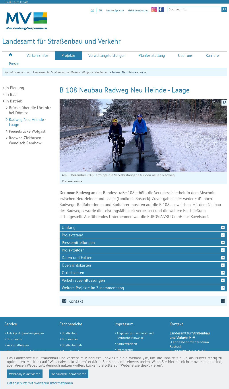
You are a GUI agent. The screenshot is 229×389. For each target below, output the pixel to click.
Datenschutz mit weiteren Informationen (40, 383)
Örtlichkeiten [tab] (73, 272)
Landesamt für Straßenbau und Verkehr (56, 72)
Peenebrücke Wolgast (27, 131)
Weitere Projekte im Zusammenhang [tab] (93, 287)
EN (100, 10)
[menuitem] (11, 55)
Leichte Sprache (115, 10)
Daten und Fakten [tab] (77, 257)
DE (92, 10)
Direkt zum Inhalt (16, 2)
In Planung (15, 87)
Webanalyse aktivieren (24, 374)
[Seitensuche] (197, 9)
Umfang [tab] (69, 227)
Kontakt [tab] (72, 301)
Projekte (88, 72)
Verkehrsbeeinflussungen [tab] (83, 280)
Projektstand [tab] (72, 235)
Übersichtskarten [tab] (76, 265)
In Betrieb (102, 72)
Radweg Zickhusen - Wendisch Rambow (26, 140)
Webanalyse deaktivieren (68, 374)
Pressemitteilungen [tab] (78, 242)
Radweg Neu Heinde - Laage (128, 72)
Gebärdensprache (137, 10)
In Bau (11, 94)
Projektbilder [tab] (73, 250)
